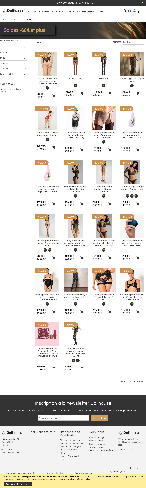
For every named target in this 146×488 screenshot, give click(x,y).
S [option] (75, 86)
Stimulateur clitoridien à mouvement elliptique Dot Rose (47, 189)
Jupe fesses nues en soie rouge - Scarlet (47, 134)
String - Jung (75, 79)
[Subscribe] (99, 418)
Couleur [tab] (4, 68)
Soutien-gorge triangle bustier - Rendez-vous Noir (47, 243)
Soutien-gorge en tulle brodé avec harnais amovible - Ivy (132, 297)
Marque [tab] (3, 52)
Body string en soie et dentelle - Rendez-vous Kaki (75, 189)
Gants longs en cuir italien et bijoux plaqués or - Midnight (75, 135)
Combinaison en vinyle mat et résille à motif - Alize (75, 297)
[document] (73, 480)
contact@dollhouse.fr (11, 452)
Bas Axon (104, 79)
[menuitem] (33, 11)
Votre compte (37, 440)
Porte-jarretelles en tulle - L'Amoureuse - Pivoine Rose (103, 135)
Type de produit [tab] (7, 74)
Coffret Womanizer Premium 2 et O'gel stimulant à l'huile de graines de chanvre (47, 352)
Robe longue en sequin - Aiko (132, 80)
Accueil (2, 19)
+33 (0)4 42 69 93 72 (127, 449)
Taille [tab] (2, 58)
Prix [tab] (1, 47)
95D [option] (127, 196)
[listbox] (47, 87)
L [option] (103, 86)
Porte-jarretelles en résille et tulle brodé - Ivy (104, 297)
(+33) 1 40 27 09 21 (10, 449)
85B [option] (49, 250)
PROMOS (14, 19)
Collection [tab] (5, 63)
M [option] (47, 88)
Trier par (117, 42)
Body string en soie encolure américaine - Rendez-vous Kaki (75, 243)
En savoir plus (84, 479)
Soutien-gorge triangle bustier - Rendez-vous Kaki (132, 189)
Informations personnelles (43, 442)
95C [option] (132, 304)
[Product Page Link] (47, 74)
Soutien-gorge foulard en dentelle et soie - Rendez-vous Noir (103, 243)
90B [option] (136, 196)
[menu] (68, 11)
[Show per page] (132, 381)
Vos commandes (38, 445)
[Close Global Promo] (142, 2)
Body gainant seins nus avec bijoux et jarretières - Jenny (47, 297)
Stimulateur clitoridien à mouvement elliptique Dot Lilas (132, 135)
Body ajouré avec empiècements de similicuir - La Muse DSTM (75, 352)
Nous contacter (38, 437)
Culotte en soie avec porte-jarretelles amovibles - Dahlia (47, 81)
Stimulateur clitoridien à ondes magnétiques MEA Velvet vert (132, 243)
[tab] (68, 11)
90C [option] (132, 196)
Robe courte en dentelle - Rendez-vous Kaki (103, 189)
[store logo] (13, 11)
